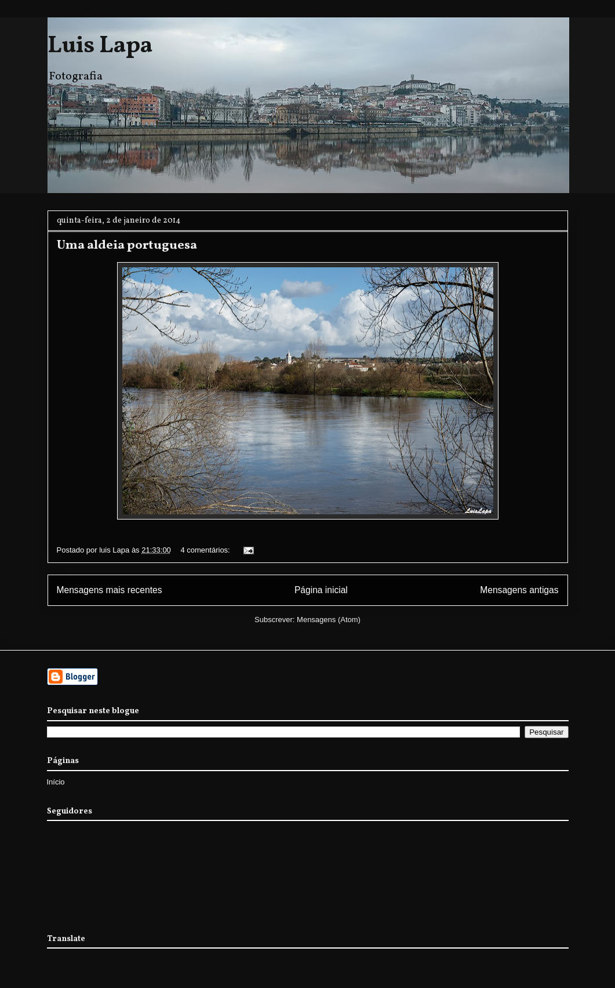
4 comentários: (206, 550)
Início (56, 782)
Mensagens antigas (519, 590)
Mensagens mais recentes (109, 590)
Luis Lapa (100, 46)
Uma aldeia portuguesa (127, 246)
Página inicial (321, 590)
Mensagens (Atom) (329, 619)
